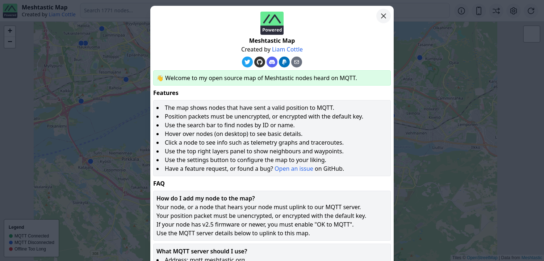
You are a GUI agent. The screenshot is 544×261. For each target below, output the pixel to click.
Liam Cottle (287, 49)
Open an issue (294, 169)
